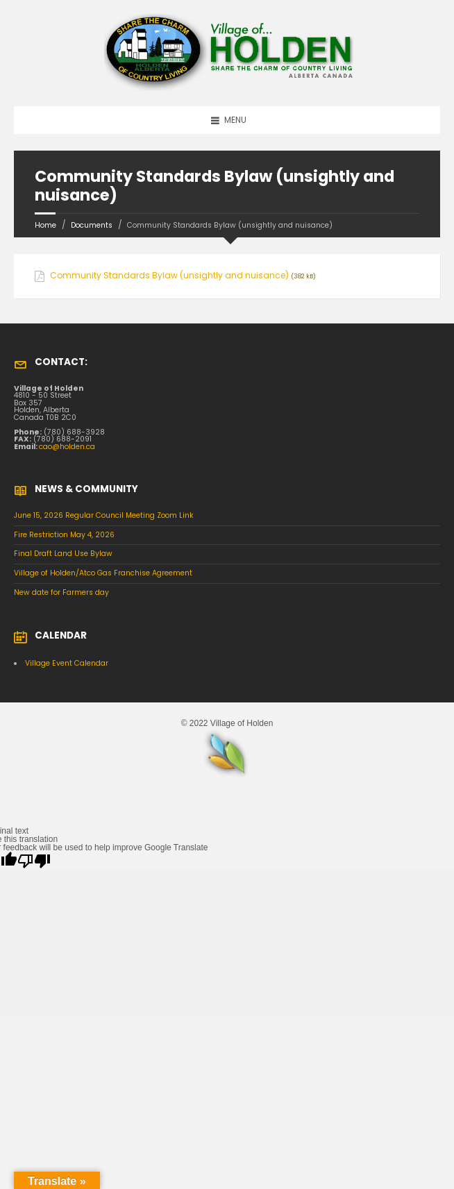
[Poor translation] (34, 861)
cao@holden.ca (67, 446)
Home (45, 225)
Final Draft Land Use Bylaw (63, 553)
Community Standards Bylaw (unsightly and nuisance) (169, 275)
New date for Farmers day (61, 592)
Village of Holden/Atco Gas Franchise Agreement (103, 573)
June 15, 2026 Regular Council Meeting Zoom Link (104, 515)
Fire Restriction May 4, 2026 (64, 535)
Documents (91, 225)
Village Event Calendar (66, 663)
